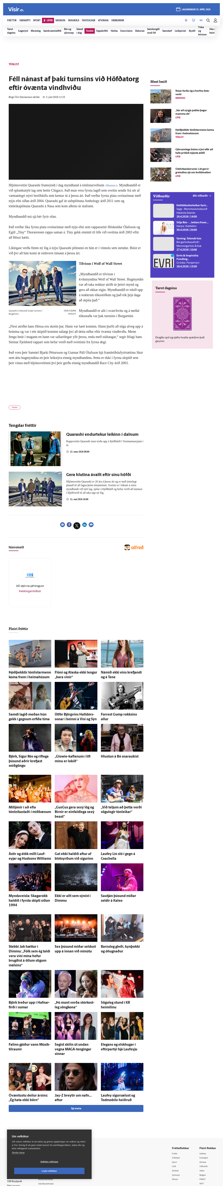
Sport (175, 1111)
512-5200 (54, 1116)
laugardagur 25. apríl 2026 (195, 10)
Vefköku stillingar (29, 1171)
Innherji (203, 1102)
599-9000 (17, 1136)
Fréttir (175, 1102)
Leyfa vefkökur (70, 1171)
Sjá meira (76, 1057)
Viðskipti (177, 1107)
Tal (201, 1138)
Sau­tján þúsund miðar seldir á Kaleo (122, 876)
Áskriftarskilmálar (53, 1133)
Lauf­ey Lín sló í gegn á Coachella (119, 836)
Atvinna (203, 1111)
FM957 (203, 1129)
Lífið (174, 1116)
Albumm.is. (113, 185)
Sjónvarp (177, 1125)
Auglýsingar (50, 1120)
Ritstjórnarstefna (53, 1129)
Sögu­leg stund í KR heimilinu (117, 963)
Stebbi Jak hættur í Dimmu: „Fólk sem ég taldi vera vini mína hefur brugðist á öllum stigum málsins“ (28, 923)
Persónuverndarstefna (19, 1123)
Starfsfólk (49, 1138)
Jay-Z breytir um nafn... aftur (72, 1046)
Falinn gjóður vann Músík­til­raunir (28, 1002)
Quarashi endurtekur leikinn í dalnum (102, 436)
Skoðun (176, 1120)
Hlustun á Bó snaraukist (115, 752)
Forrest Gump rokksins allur (117, 713)
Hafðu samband (52, 1124)
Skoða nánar (18, 1162)
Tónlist (16, 408)
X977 (202, 1134)
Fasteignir (204, 1107)
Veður (202, 1120)
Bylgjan (203, 1125)
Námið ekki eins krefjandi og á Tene (121, 673)
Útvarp (175, 1129)
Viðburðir (204, 1116)
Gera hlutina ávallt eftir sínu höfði (98, 476)
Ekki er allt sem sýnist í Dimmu (73, 876)
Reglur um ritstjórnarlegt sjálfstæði (20, 1117)
